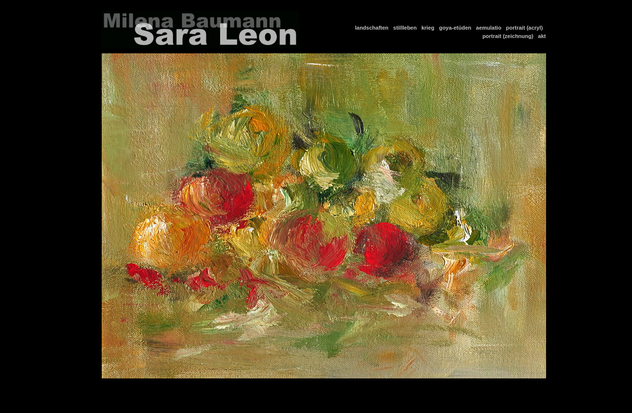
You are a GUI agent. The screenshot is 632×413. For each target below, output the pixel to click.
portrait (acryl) (526, 28)
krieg (429, 28)
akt (542, 36)
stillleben (406, 28)
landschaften (373, 28)
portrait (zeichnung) (509, 36)
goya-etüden (456, 28)
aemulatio (490, 28)
